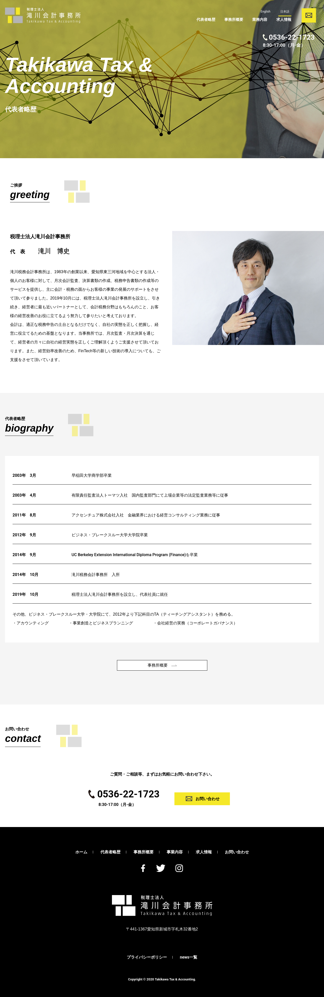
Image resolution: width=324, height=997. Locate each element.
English (264, 11)
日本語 (283, 11)
